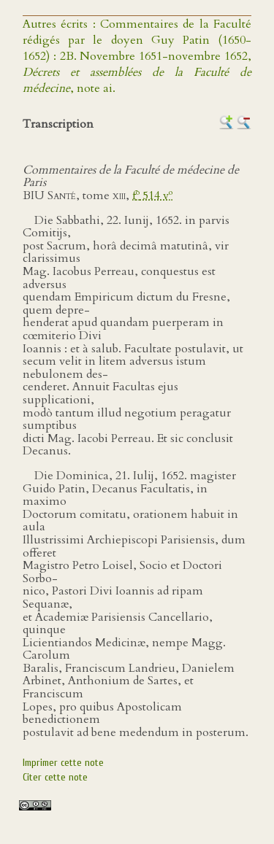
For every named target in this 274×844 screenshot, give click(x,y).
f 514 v (152, 195)
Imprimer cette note (63, 762)
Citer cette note (55, 777)
